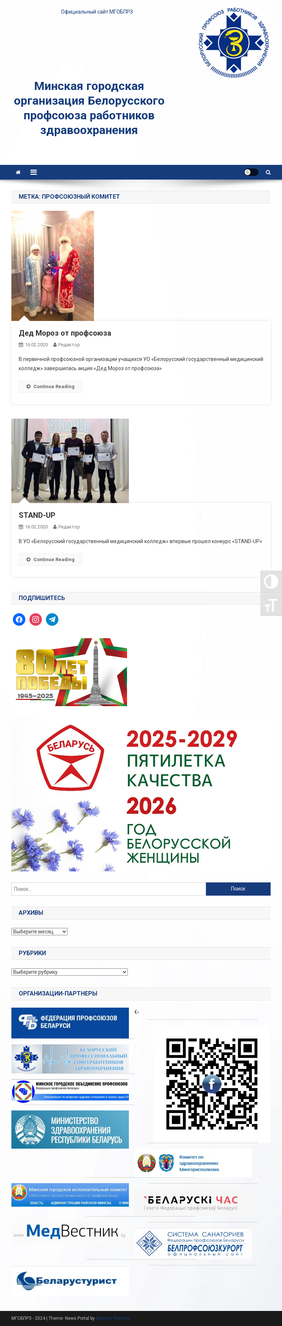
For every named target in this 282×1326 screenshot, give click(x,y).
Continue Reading (50, 386)
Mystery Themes (113, 1318)
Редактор (69, 344)
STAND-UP (37, 515)
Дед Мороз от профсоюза (65, 333)
